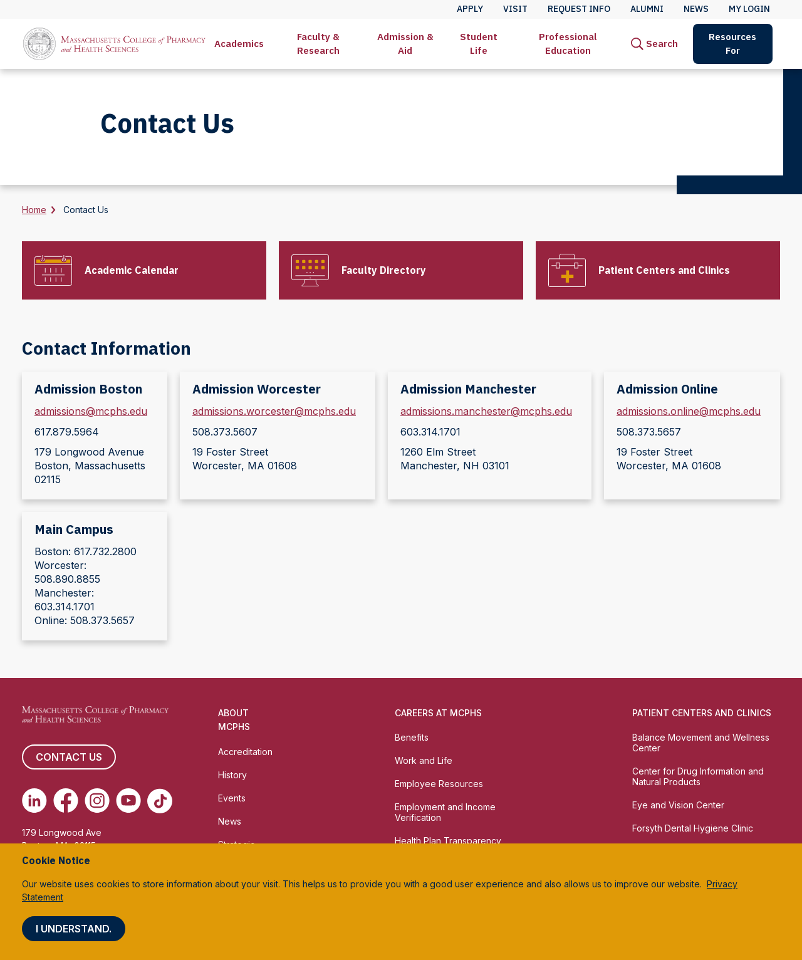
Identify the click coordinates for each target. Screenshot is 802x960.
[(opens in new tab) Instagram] (97, 800)
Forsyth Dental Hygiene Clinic (692, 828)
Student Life (478, 43)
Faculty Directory (383, 270)
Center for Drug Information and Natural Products (698, 776)
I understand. (74, 928)
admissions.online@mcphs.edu (689, 411)
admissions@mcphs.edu (90, 411)
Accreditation (245, 751)
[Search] (654, 44)
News (229, 821)
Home (34, 209)
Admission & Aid (405, 43)
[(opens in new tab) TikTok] (159, 800)
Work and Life (423, 760)
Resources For (732, 43)
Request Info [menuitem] (579, 8)
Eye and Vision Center (678, 805)
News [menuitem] (696, 8)
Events (232, 798)
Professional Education (568, 43)
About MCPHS (234, 720)
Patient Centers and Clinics (664, 270)
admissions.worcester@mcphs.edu (274, 411)
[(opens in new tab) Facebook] (65, 800)
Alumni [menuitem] (647, 8)
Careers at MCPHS (438, 712)
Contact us (69, 757)
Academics (239, 44)
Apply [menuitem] (470, 8)
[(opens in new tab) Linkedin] (34, 800)
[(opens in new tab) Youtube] (128, 800)
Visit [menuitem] (515, 8)
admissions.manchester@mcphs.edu (486, 411)
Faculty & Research (318, 43)
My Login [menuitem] (749, 8)
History (232, 775)
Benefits (412, 737)
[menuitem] (239, 44)
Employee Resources (439, 783)
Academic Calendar (132, 270)
